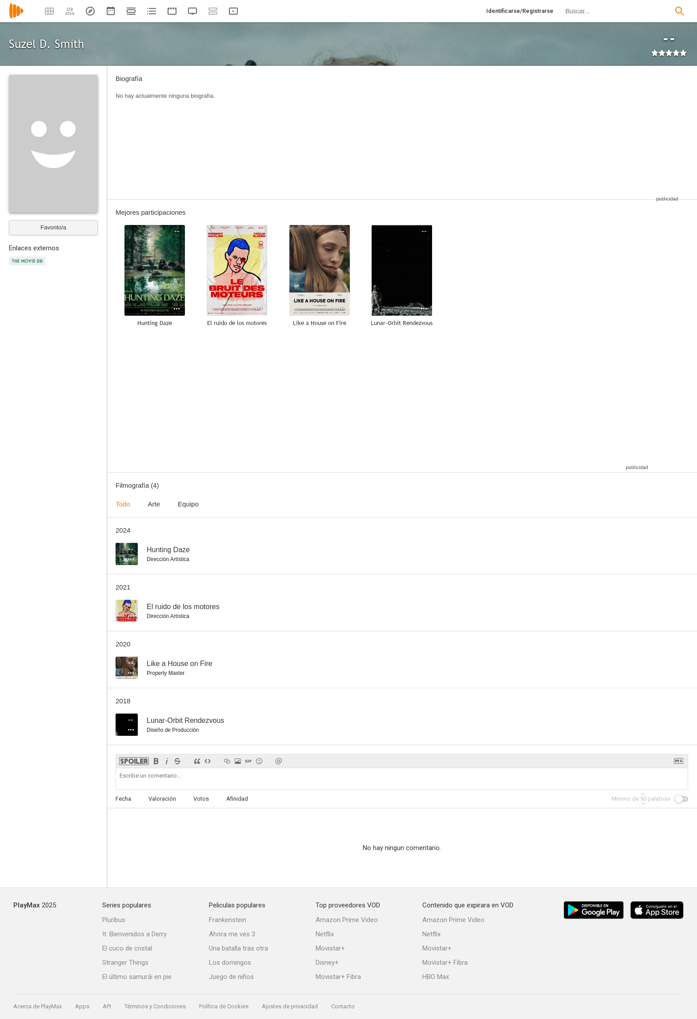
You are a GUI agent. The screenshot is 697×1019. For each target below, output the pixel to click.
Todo (123, 504)
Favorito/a (53, 227)
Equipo (188, 504)
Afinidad (237, 798)
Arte (154, 504)
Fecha (123, 798)
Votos (201, 798)
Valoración (162, 798)
